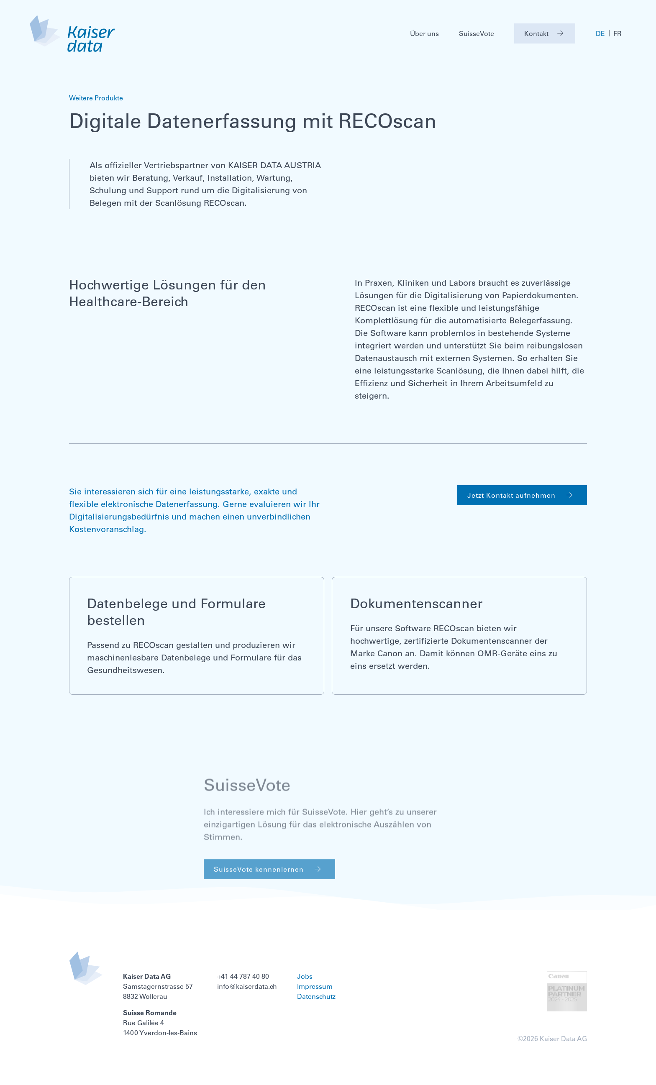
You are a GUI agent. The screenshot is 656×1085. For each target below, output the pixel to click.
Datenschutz (316, 996)
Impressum (315, 986)
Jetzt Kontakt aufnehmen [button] (522, 495)
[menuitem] (600, 33)
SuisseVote (476, 33)
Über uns (424, 33)
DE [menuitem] (600, 34)
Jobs (305, 976)
